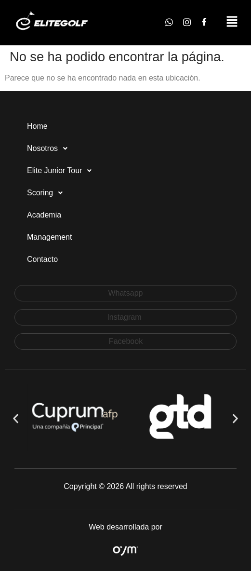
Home (37, 126)
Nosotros (50, 148)
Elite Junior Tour (62, 170)
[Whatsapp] (169, 22)
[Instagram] (187, 22)
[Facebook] (204, 22)
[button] (232, 23)
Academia (44, 215)
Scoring (47, 193)
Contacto (42, 259)
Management (49, 237)
